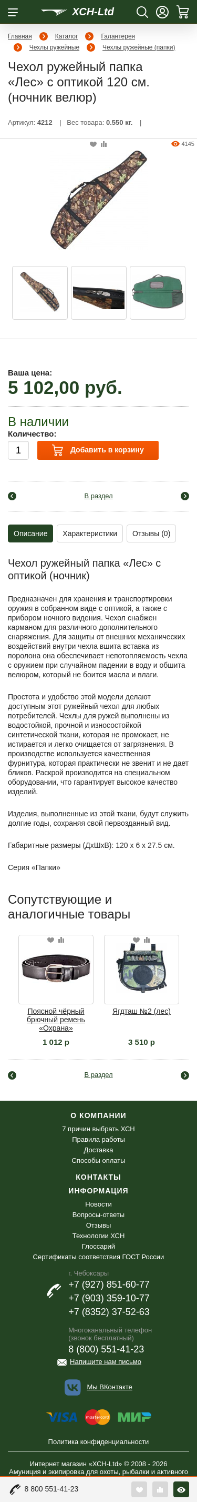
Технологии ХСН (98, 1236)
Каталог (66, 36)
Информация (98, 1191)
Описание (30, 533)
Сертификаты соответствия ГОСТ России (98, 1257)
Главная (20, 36)
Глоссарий (98, 1246)
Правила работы (98, 1139)
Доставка (98, 1150)
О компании (98, 1115)
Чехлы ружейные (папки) (138, 47)
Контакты (98, 1177)
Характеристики (90, 533)
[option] (40, 293)
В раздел (98, 496)
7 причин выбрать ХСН (98, 1129)
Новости (98, 1204)
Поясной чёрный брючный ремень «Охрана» (56, 1019)
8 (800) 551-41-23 (106, 1349)
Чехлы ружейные (54, 47)
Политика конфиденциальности (98, 1442)
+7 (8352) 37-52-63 (109, 1312)
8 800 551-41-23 (52, 1489)
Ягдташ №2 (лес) (141, 1011)
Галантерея (118, 36)
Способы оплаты (98, 1160)
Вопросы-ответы (98, 1215)
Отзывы (98, 1225)
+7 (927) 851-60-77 (109, 1284)
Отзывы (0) (151, 533)
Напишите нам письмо (105, 1362)
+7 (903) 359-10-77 (109, 1298)
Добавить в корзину (97, 450)
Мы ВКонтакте (109, 1387)
